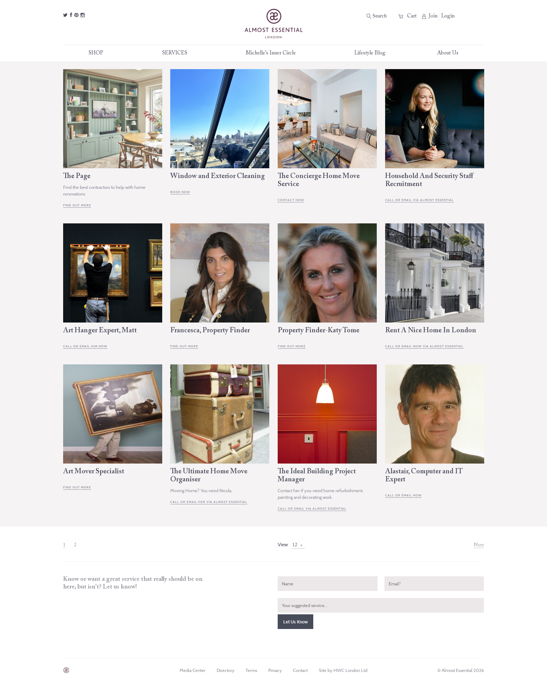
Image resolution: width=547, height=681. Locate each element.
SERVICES (178, 53)
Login (448, 16)
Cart (407, 16)
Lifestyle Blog (369, 53)
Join (429, 16)
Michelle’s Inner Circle (274, 53)
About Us (447, 53)
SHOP (100, 53)
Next (479, 545)
